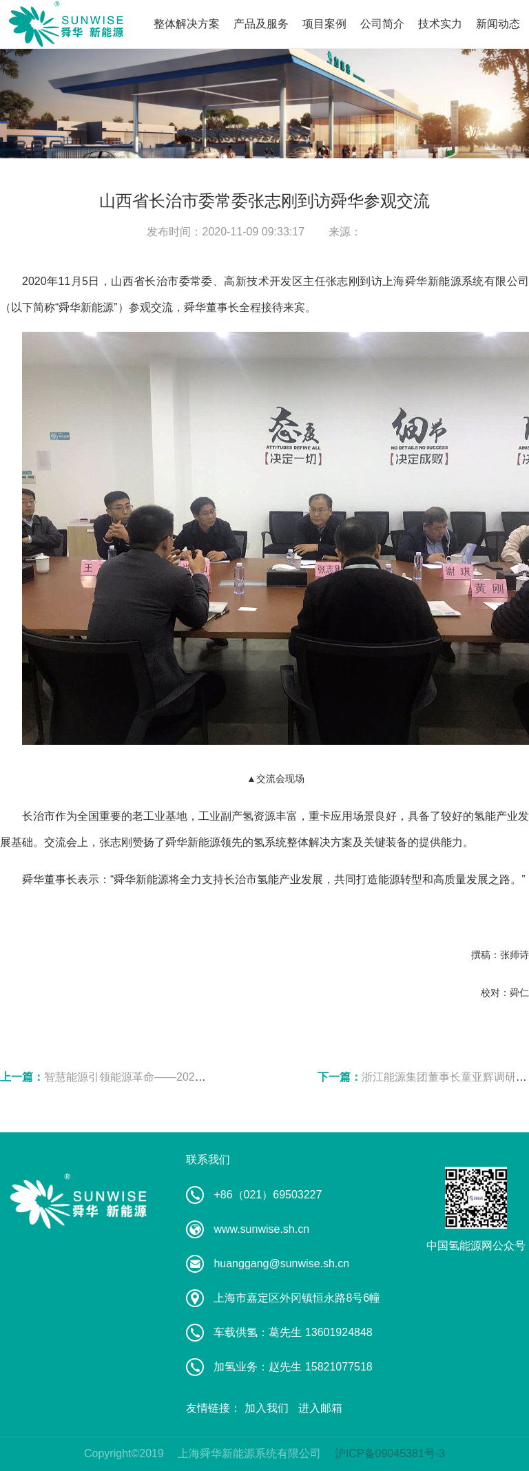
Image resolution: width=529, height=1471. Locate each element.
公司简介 (382, 24)
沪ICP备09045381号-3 (390, 1453)
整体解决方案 (187, 24)
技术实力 (440, 24)
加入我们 (267, 1408)
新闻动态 (498, 24)
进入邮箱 (320, 1408)
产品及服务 (261, 24)
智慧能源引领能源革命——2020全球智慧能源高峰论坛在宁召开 (199, 1077)
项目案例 (324, 24)
